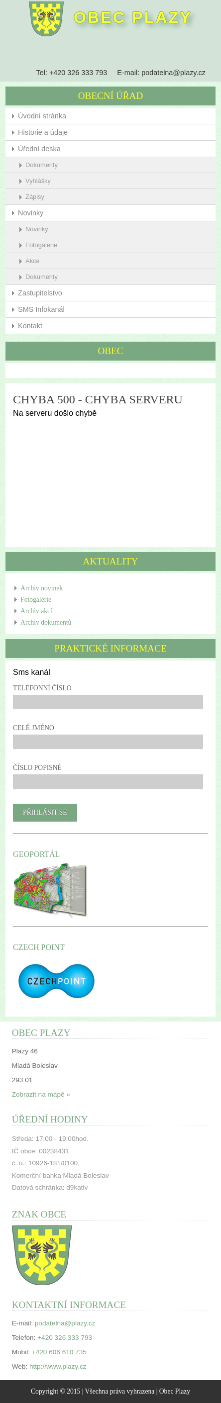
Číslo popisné (37, 767)
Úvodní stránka (42, 116)
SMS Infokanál (41, 309)
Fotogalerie (41, 245)
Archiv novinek (41, 588)
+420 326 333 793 (78, 73)
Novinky (30, 213)
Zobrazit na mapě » (41, 1094)
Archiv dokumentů (45, 622)
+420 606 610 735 (59, 1352)
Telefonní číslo (42, 688)
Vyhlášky (38, 181)
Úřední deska (39, 149)
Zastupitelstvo (40, 293)
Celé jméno (33, 728)
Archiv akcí (36, 611)
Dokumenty (41, 165)
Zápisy (34, 196)
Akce (32, 261)
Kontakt (30, 326)
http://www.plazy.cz (58, 1366)
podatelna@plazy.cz (173, 73)
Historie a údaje (43, 132)
